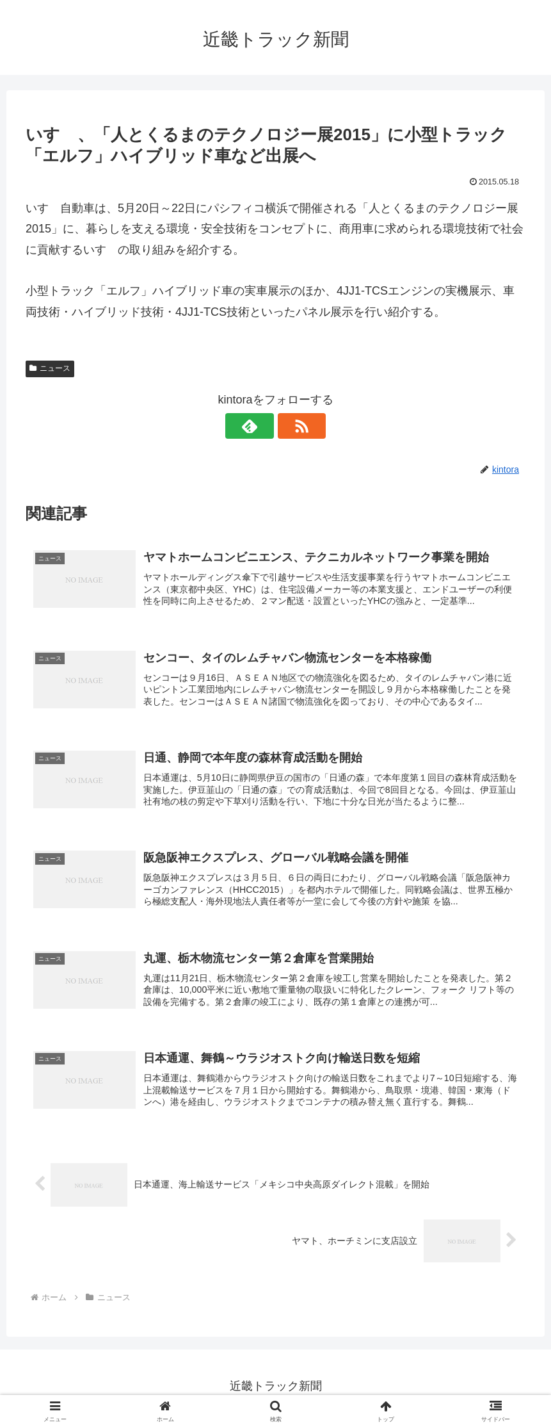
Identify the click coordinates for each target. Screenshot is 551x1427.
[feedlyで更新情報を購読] (261, 426)
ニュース (49, 368)
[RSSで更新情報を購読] (290, 426)
